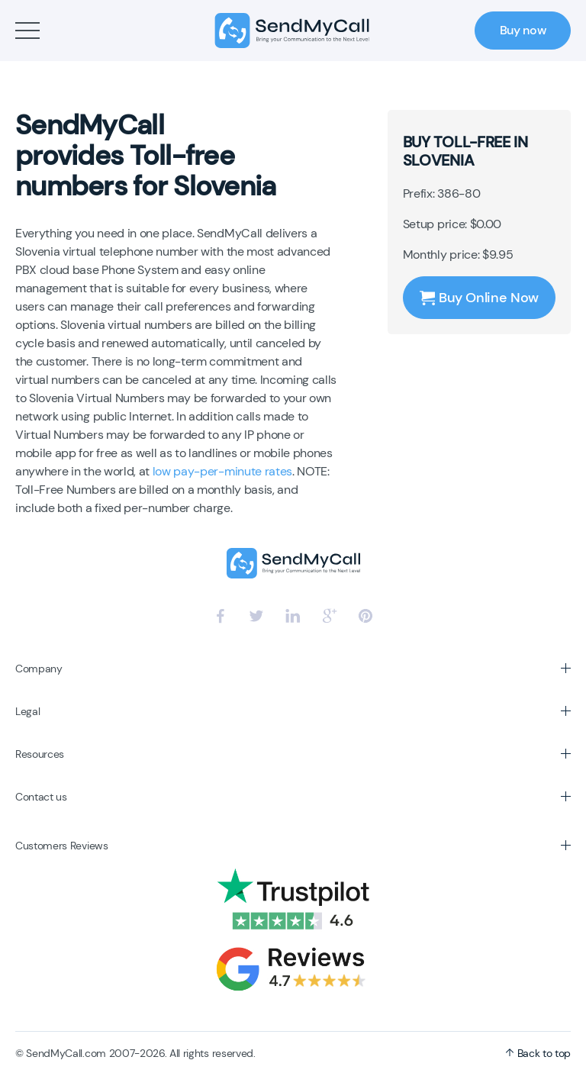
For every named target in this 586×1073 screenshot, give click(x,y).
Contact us (41, 797)
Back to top (538, 1053)
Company (39, 668)
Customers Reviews (61, 845)
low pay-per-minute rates (222, 471)
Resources (39, 754)
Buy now (523, 30)
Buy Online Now (479, 297)
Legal (27, 711)
